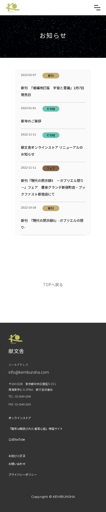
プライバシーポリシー (22, 474)
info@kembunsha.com (28, 372)
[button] (97, 7)
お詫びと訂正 (16, 456)
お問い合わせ (16, 464)
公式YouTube (16, 439)
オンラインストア (19, 418)
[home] (13, 7)
